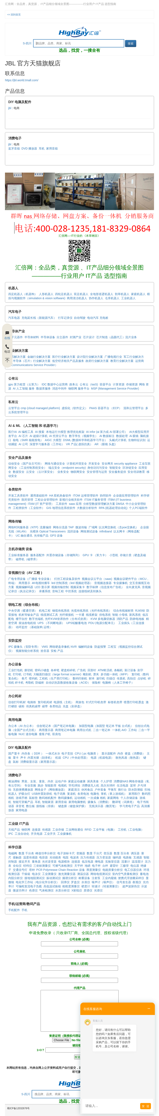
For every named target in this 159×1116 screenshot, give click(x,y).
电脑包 (94, 793)
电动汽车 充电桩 (97, 317)
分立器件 (62, 337)
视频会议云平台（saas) (97, 578)
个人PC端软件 (138, 508)
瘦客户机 (45, 734)
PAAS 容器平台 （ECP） (105, 408)
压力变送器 (103, 857)
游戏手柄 (21, 797)
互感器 (137, 857)
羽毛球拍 (74, 785)
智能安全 (115, 467)
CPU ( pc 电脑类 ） (87, 753)
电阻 (66, 857)
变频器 (80, 853)
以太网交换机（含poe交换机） (118, 527)
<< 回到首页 (14, 14)
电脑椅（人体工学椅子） (118, 682)
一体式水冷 (53, 753)
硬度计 (85, 886)
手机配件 (14, 910)
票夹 (96, 674)
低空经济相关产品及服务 (68, 361)
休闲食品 (87, 789)
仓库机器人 (112, 298)
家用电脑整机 (77, 802)
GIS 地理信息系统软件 (60, 508)
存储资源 (132, 384)
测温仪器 (83, 874)
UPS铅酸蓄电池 (76, 623)
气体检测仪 (46, 890)
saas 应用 (75, 503)
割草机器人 (122, 294)
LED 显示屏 (42, 587)
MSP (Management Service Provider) (115, 388)
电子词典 (59, 793)
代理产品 (80, 1009)
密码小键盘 (42, 670)
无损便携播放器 (23, 789)
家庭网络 (113, 797)
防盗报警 (100, 646)
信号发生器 (124, 882)
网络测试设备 (89, 531)
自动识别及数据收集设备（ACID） (68, 682)
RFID (88, 829)
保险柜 (96, 682)
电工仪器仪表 (133, 869)
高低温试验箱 (52, 886)
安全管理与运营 (97, 471)
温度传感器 (30, 857)
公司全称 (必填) (79, 941)
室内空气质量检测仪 (125, 874)
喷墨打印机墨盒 (134, 702)
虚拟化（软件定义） (75, 408)
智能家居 (48, 802)
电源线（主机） (64, 702)
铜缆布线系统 (61, 610)
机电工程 (45, 610)
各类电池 (83, 793)
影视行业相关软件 (71, 499)
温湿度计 (137, 861)
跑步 (40, 785)
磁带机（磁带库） (27, 559)
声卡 (23, 757)
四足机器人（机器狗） (22, 294)
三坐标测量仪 (42, 865)
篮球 (133, 785)
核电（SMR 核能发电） (28, 440)
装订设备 (130, 670)
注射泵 (96, 878)
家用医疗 (134, 793)
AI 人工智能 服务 (24, 388)
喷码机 (33, 678)
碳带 (45, 706)
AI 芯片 (23, 436)
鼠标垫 (33, 797)
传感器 (46, 829)
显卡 (16, 757)
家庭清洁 (74, 789)
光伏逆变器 (49, 861)
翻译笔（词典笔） (123, 802)
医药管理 (27, 499)
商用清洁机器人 (77, 298)
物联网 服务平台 (78, 388)
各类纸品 (55, 706)
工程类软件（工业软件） (29, 508)
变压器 (108, 853)
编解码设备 (85, 646)
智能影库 (51, 785)
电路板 (127, 857)
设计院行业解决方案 (90, 356)
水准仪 (85, 882)
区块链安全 (130, 467)
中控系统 (71, 591)
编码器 (117, 857)
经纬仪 (27, 865)
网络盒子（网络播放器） (51, 789)
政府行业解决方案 (97, 361)
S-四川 (27, 43)
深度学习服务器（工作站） (47, 444)
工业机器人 (128, 298)
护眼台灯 (24, 793)
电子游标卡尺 (66, 853)
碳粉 (21, 706)
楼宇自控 (21, 618)
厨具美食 (93, 781)
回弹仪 (65, 882)
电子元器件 (15, 337)
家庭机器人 (138, 294)
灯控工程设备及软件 (67, 578)
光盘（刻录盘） (73, 706)
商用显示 (24, 583)
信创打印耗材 (17, 702)
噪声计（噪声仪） (103, 882)
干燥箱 (26, 874)
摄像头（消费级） (99, 802)
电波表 (74, 857)
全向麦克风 (133, 587)
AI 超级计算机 (39, 436)
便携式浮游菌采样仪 (131, 878)
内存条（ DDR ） (33, 753)
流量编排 (45, 527)
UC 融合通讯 (24, 535)
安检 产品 (57, 650)
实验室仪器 (112, 861)
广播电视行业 (113, 356)
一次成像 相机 (97, 797)
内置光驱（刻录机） (41, 757)
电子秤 (96, 865)
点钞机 (141, 678)
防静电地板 (137, 618)
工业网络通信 (74, 829)
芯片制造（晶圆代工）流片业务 (116, 337)
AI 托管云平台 (58, 436)
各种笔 (55, 670)
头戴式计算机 (117, 440)
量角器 (36, 861)
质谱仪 (88, 890)
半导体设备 (48, 337)
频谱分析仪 (69, 878)
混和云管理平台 (133, 408)
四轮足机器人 (63, 294)
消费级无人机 (90, 785)
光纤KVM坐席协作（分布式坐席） (67, 618)
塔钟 (32, 869)
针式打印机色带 (96, 702)
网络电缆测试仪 (100, 874)
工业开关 (50, 833)
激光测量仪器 (67, 874)
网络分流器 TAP (63, 527)
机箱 (58, 757)
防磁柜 (39, 682)
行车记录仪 (65, 317)
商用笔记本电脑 (65, 730)
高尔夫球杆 (108, 785)
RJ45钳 (140, 610)
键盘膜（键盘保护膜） (72, 806)
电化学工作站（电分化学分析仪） (37, 882)
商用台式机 (84, 730)
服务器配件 (37, 555)
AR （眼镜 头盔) (105, 444)
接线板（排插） (46, 806)
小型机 (114, 555)
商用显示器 (46, 730)
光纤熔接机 (66, 614)
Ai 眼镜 (134, 436)
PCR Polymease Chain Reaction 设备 (60, 869)
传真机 (121, 678)
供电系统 (105, 614)
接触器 (17, 857)
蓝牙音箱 (14, 148)
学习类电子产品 (129, 806)
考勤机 (29, 682)
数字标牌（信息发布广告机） (105, 587)
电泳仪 (36, 874)
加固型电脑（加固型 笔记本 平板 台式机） (106, 726)
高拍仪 (131, 678)
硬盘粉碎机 (68, 670)
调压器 (135, 853)
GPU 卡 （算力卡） (95, 555)
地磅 (87, 865)
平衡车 (112, 789)
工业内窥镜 (109, 878)
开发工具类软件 (18, 495)
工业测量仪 (49, 874)
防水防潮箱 (135, 789)
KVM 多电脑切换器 (102, 618)
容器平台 (105, 384)
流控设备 (73, 531)
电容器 (43, 857)
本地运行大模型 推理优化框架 (65, 431)
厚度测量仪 (93, 869)
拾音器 (45, 650)
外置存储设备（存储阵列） (63, 555)
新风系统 (135, 614)
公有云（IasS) (89, 384)
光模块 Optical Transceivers (48, 531)
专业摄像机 (120, 583)
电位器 (134, 865)
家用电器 (21, 810)
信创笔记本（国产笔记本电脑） (57, 726)
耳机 (42, 148)
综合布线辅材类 (123, 610)
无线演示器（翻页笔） (103, 806)
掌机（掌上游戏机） (114, 793)
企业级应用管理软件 (126, 495)
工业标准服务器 (18, 555)
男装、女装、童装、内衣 (37, 781)
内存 (120, 753)
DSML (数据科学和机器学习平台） (85, 440)
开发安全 (94, 463)
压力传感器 (87, 857)
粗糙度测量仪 (71, 886)
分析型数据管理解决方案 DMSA (103, 503)
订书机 (27, 674)
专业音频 (30, 785)
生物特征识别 (137, 440)
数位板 (30, 806)
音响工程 (58, 591)
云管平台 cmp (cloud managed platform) (34, 408)
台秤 (105, 865)
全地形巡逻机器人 (101, 294)
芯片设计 (89, 337)
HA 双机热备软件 (60, 495)
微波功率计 (20, 890)
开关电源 (36, 833)
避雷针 (114, 865)
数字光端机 (36, 618)
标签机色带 (115, 702)
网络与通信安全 (55, 463)
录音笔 (20, 806)
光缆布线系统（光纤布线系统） (91, 610)
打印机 (17, 674)
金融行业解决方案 (39, 356)
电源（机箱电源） (102, 757)
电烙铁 (31, 702)
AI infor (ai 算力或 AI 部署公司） (107, 431)
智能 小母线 (120, 614)
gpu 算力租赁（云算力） (24, 384)
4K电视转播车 (41, 583)
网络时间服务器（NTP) (23, 527)
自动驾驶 (80, 317)
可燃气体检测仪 (62, 865)
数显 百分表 (121, 853)
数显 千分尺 (94, 853)
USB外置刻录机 (42, 793)
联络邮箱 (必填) (79, 978)
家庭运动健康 (77, 781)
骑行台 (122, 789)
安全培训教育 (136, 471)
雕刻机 (87, 674)
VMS (45, 646)
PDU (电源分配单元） (102, 623)
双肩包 (56, 734)
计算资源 (118, 384)
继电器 (99, 861)
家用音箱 (52, 148)
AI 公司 (23, 444)
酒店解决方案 (17, 356)
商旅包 (80, 702)
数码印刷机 (80, 678)
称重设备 (84, 878)
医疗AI (12, 431)
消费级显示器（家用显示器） (39, 761)
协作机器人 (96, 298)
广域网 (93, 527)
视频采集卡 (77, 587)
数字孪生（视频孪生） (83, 436)
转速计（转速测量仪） (106, 886)
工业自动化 (22, 833)
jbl (9, 108)
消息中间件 (59, 388)
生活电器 (122, 785)
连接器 (36, 829)
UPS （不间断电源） (51, 623)
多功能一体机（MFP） (115, 674)
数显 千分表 (26, 853)
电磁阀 (12, 853)
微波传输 (81, 527)
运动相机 (80, 797)
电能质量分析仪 (112, 869)
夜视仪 (136, 882)
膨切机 (28, 670)
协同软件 (105, 495)
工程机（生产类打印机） (55, 678)
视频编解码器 (24, 587)
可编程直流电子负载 (29, 886)
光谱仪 (98, 890)
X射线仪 (76, 890)
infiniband (105, 531)
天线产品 (14, 829)
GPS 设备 (56, 535)
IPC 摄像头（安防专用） (24, 646)
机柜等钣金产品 (29, 614)
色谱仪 (33, 890)
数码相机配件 (48, 797)
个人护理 (106, 781)
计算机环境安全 (77, 463)
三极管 (124, 865)
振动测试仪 (53, 878)
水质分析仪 (62, 890)
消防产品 (122, 618)
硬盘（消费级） (135, 753)
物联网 (26, 829)
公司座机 (79, 954)
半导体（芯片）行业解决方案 (32, 361)
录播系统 (45, 591)
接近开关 (24, 861)
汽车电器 (14, 317)
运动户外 (61, 781)
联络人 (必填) (79, 966)
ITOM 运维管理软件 (85, 495)
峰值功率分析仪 (45, 853)
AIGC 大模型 (53, 440)
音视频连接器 (103, 583)
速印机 (100, 678)
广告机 (81, 670)
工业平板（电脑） (104, 829)
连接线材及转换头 (90, 591)
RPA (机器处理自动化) (113, 508)
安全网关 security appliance (119, 463)
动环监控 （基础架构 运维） (34, 627)
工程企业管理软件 (46, 499)
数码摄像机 (65, 797)
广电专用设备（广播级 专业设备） (30, 578)
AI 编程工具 (25, 431)
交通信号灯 (20, 869)
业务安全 (63, 471)
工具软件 (61, 503)
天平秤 (78, 865)
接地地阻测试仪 (34, 878)
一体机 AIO (119, 730)
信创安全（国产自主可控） (25, 463)
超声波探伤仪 (131, 886)
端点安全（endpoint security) (67, 467)
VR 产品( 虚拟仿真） (79, 444)
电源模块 (64, 861)
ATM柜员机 (105, 670)
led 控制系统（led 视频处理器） (72, 583)
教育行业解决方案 (122, 361)
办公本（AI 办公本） (21, 726)
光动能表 (55, 857)
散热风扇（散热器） (129, 757)
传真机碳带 (33, 706)
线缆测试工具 (49, 614)
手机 (24, 910)
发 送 (145, 1106)
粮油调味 (14, 781)
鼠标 (16, 761)
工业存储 (58, 829)
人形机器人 (46, 294)
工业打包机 (15, 670)
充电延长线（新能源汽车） (39, 317)
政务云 (73, 384)
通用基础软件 (39, 495)
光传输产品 (41, 535)
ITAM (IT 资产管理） (41, 503)
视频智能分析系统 (27, 650)
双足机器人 (81, 294)
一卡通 (80, 614)
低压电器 (87, 861)
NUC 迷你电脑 (28, 734)
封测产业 (75, 337)
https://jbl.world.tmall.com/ (21, 80)
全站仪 (17, 865)
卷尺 (24, 678)
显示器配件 (108, 753)
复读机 (71, 793)
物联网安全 (78, 471)
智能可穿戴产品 (23, 802)
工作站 (132, 730)
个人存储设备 (129, 797)
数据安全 (18, 471)
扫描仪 (110, 678)
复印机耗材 (45, 702)
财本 (92, 678)
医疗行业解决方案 (63, 356)
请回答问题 (79, 1048)
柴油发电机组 (27, 623)
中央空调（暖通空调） (22, 610)
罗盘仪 (75, 882)
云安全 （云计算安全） (41, 471)
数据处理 (122, 436)
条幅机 (118, 670)
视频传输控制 (60, 587)
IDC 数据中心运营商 (55, 384)
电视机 (62, 785)
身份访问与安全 (97, 467)
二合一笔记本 (101, 730)
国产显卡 (14, 753)
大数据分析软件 (87, 508)
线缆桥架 (92, 614)
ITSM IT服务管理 (95, 499)
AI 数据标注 (106, 436)
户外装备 (100, 789)
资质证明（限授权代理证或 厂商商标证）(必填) (79, 1038)
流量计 (125, 861)
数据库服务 (43, 388)
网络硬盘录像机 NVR (63, 646)
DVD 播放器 (29, 148)
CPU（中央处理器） (76, 757)
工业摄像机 (64, 833)
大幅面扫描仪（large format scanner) (57, 674)
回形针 (92, 670)
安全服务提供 (117, 471)
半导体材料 (31, 337)
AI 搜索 (39, 431)
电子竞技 (67, 753)
